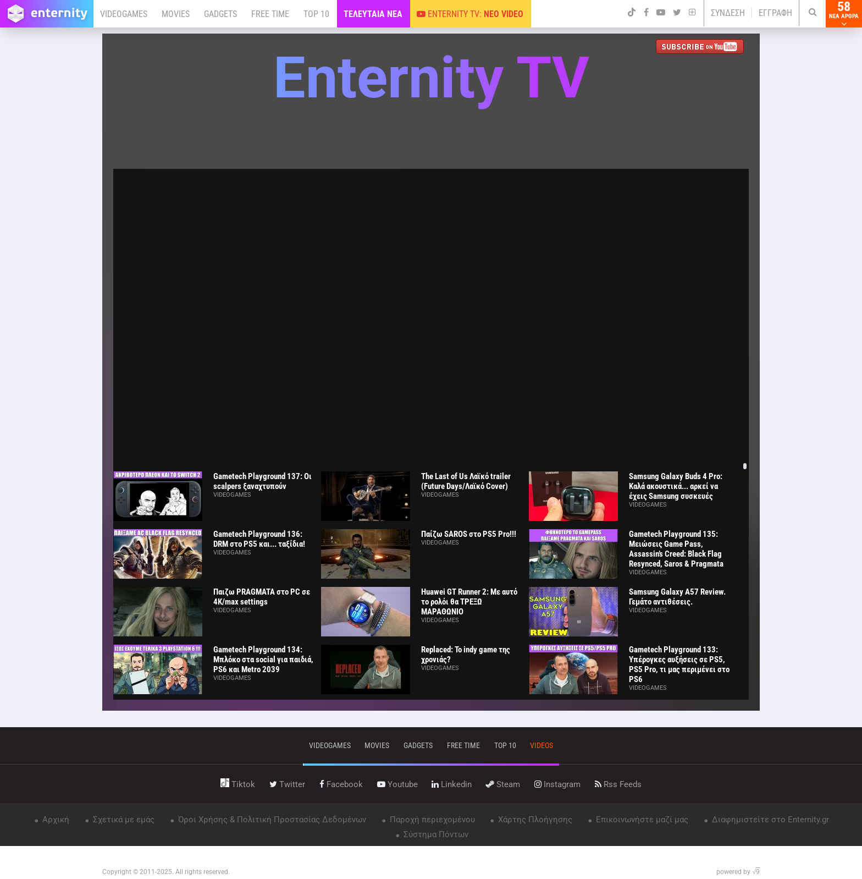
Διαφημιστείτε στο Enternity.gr (769, 820)
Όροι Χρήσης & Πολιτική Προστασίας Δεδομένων (271, 820)
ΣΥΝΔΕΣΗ (728, 13)
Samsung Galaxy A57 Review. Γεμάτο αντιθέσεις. (677, 597)
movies (376, 745)
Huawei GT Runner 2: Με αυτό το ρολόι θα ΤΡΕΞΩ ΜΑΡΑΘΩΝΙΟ (469, 602)
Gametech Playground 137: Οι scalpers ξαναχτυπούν (262, 481)
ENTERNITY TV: (470, 14)
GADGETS (220, 14)
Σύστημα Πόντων (434, 834)
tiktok (237, 784)
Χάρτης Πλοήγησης (534, 820)
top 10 (505, 745)
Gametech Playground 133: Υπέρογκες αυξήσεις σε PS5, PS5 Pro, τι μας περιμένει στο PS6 (679, 664)
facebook (341, 784)
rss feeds (618, 784)
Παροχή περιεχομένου (431, 820)
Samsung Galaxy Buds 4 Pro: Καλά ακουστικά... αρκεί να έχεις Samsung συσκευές (675, 486)
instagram (557, 784)
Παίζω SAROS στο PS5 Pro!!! (468, 534)
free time (463, 745)
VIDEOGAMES (123, 14)
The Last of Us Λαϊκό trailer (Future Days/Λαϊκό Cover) (466, 481)
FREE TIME (270, 14)
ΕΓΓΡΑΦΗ (775, 13)
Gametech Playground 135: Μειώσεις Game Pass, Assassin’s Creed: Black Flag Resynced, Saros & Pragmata (676, 549)
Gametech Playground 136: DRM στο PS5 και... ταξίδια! (259, 539)
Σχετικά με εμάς (122, 820)
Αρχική (54, 820)
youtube (397, 784)
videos (541, 745)
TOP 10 (316, 14)
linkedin (452, 784)
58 (844, 14)
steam (503, 784)
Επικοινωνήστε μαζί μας (641, 820)
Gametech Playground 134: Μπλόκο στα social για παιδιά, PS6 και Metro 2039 (263, 659)
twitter (287, 784)
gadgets (418, 745)
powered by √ (738, 872)
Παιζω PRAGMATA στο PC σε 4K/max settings (261, 597)
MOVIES (176, 14)
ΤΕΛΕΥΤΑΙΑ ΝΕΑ (373, 14)
